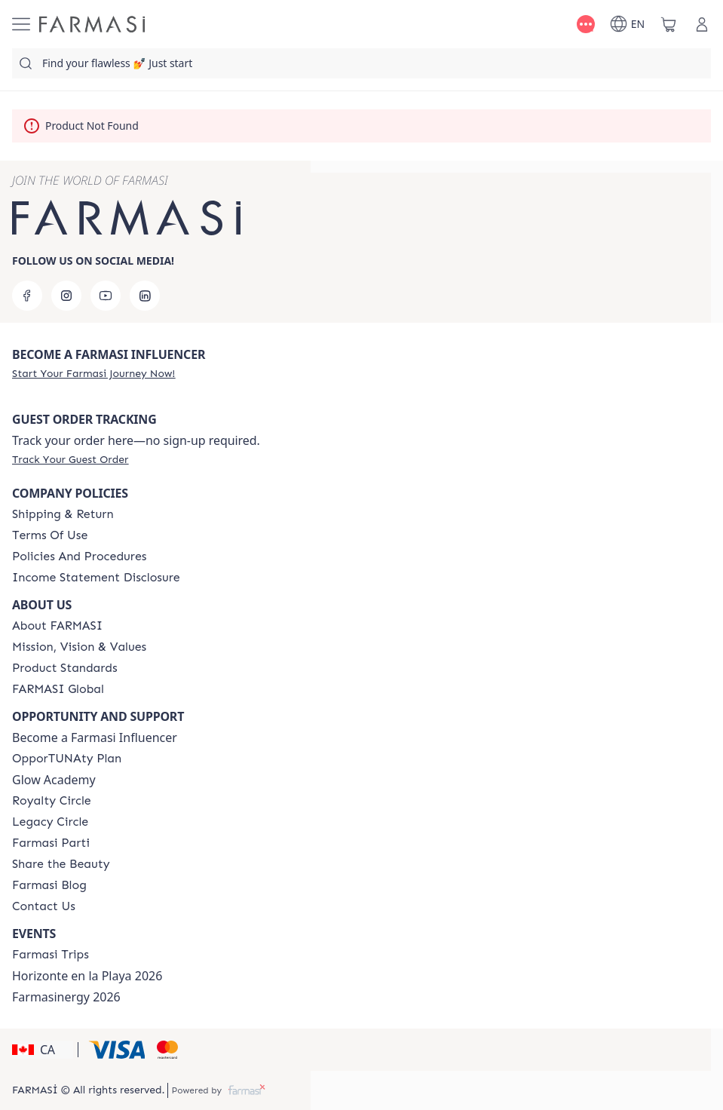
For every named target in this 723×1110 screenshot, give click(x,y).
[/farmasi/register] (93, 373)
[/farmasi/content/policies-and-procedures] (79, 556)
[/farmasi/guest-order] (70, 459)
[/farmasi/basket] (669, 24)
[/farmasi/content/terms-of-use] (49, 535)
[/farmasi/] (92, 24)
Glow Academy (54, 779)
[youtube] (105, 296)
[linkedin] (145, 296)
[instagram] (66, 296)
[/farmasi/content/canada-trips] (50, 954)
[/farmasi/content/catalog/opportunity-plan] (66, 758)
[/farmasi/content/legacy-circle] (50, 821)
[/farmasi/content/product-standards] (65, 668)
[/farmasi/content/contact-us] (43, 906)
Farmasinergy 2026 (66, 996)
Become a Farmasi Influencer (94, 737)
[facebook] (27, 296)
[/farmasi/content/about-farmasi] (57, 625)
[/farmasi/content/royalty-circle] (51, 800)
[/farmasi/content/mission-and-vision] (79, 647)
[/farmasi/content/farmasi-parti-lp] (51, 843)
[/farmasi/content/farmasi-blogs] (49, 885)
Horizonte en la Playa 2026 (87, 975)
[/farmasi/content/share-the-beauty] (61, 864)
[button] (42, 1050)
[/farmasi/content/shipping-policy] (63, 514)
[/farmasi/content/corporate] (58, 689)
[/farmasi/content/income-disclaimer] (96, 577)
